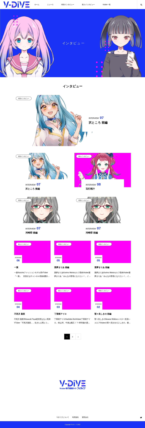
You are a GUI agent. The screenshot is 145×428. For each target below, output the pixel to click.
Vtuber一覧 (106, 4)
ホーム (36, 4)
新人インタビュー (88, 4)
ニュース (50, 4)
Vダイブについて (63, 417)
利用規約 (75, 417)
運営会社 (85, 417)
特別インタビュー (67, 4)
